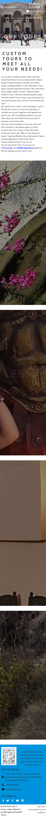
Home (7, 18)
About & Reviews (17, 18)
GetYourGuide (7, 148)
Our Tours (33, 18)
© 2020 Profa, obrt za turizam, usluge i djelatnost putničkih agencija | (11, 809)
